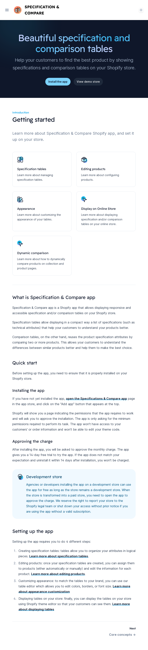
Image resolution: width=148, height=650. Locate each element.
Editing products (93, 169)
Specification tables (31, 169)
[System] (141, 10)
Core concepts (122, 635)
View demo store (88, 81)
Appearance (26, 209)
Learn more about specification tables (58, 556)
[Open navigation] (7, 10)
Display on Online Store (98, 209)
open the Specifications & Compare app (96, 399)
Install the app (57, 81)
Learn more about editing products (58, 574)
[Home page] (46, 10)
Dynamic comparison (33, 253)
